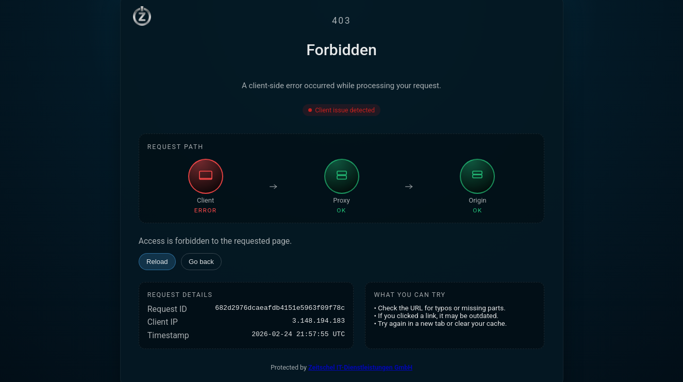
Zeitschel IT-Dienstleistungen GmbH (360, 367)
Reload (157, 261)
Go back (201, 261)
